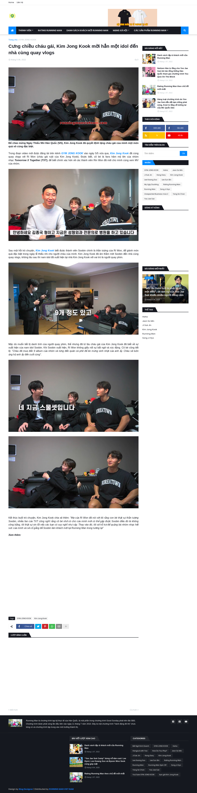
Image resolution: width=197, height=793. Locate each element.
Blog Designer (26, 789)
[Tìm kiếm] (161, 153)
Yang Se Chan (179, 194)
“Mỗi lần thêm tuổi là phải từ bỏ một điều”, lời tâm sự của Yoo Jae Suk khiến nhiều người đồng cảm (164, 292)
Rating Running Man (171, 184)
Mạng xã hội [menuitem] (120, 30)
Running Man (149, 189)
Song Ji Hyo (165, 189)
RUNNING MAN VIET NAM (61, 789)
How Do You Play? (159, 751)
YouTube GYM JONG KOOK (143, 774)
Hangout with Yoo (140, 751)
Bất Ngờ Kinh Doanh (141, 746)
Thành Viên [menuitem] (24, 30)
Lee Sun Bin (166, 179)
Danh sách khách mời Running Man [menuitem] (87, 30)
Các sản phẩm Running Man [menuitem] (150, 30)
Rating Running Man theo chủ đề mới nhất (173, 87)
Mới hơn (14, 709)
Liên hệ (20, 2)
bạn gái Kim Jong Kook (168, 774)
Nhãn (148, 162)
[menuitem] (12, 30)
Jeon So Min (178, 170)
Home (11, 2)
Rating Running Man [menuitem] (50, 30)
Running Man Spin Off (157, 765)
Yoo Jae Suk (149, 198)
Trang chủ (12, 40)
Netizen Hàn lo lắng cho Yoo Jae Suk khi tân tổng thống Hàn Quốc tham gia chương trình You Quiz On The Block (172, 72)
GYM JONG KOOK (27, 40)
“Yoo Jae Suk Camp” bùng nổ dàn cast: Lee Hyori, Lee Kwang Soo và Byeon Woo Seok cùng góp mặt (105, 761)
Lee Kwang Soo (150, 179)
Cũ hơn (133, 709)
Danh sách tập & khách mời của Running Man (172, 56)
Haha (165, 170)
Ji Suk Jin (148, 175)
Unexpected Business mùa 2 (156, 194)
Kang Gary (161, 175)
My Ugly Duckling (151, 184)
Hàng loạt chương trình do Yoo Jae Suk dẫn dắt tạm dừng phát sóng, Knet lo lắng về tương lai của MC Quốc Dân (172, 103)
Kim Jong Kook (119, 153)
